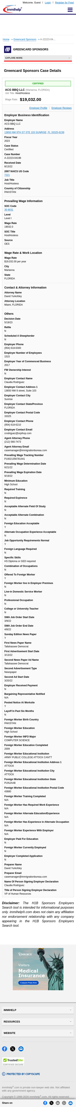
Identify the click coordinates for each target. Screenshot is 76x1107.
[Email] (22, 1050)
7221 (7, 175)
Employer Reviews (61, 108)
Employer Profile (38, 108)
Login (48, 2)
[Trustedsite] (13, 1065)
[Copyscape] (21, 1075)
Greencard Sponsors (24, 39)
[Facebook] (6, 1050)
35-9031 (8, 209)
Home (6, 39)
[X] (14, 1050)
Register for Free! (64, 2)
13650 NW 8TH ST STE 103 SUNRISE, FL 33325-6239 (34, 132)
